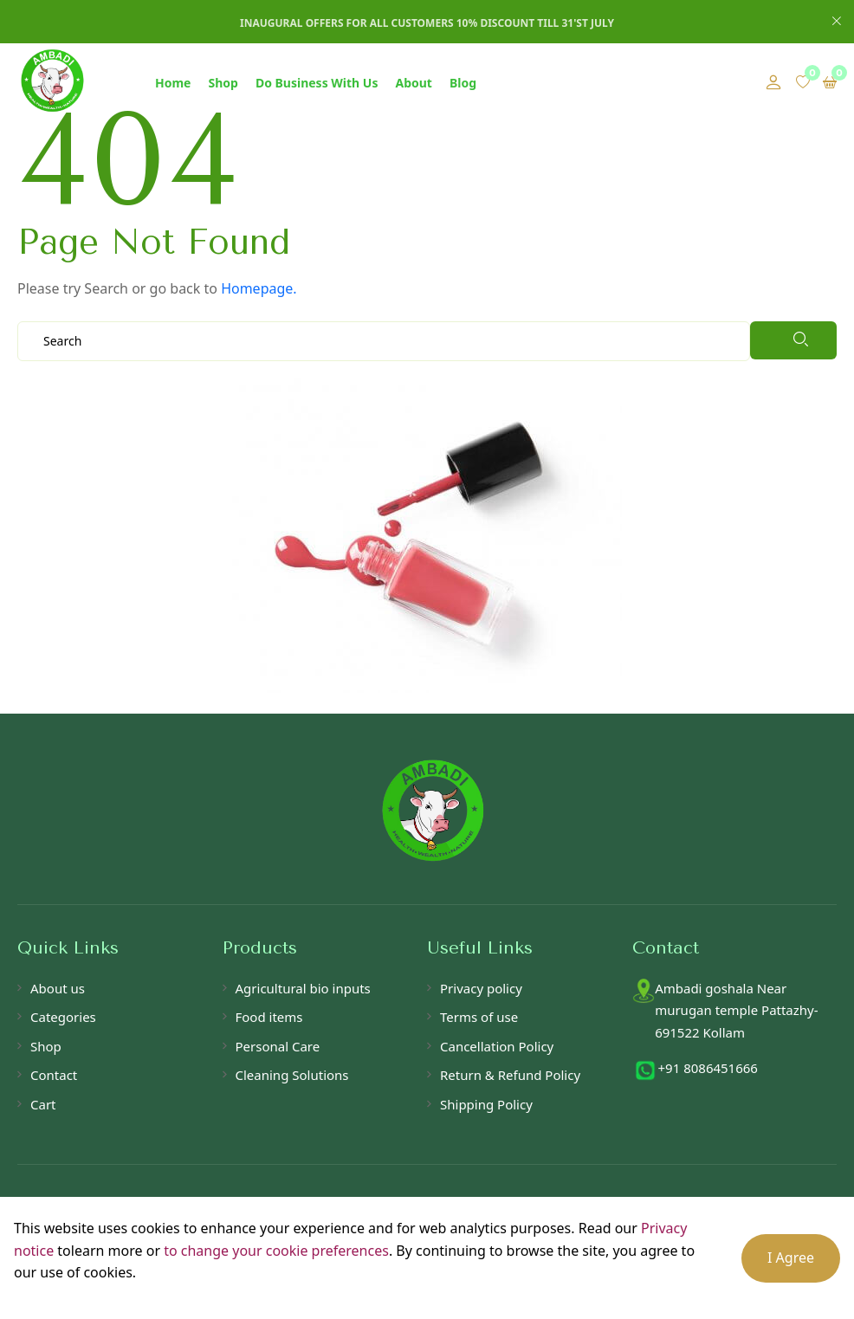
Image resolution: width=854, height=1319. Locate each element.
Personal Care (278, 1046)
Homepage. (259, 288)
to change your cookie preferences (276, 1250)
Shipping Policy (486, 1104)
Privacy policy (481, 988)
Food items (269, 1016)
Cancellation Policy (496, 1046)
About (413, 82)
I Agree (790, 1257)
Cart (43, 1104)
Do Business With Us (317, 82)
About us (57, 988)
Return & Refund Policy (510, 1074)
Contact (53, 1074)
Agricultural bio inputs (303, 988)
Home (173, 82)
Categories (63, 1016)
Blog (463, 82)
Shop (222, 82)
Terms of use (479, 1016)
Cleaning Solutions (292, 1074)
